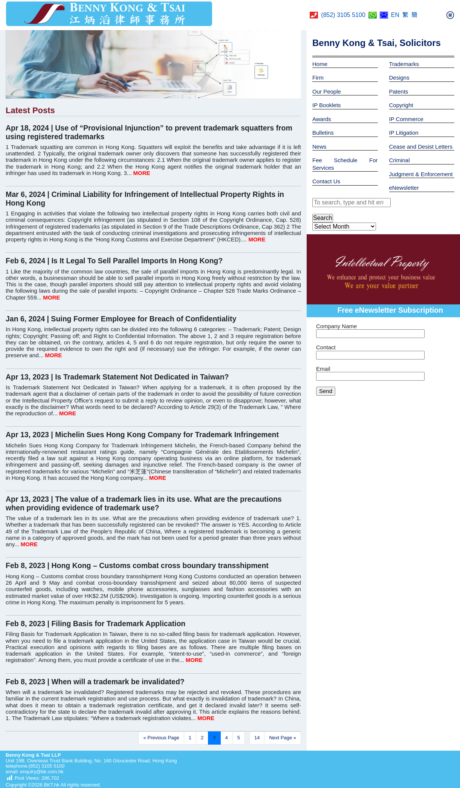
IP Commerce (406, 119)
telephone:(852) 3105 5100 (35, 766)
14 (257, 737)
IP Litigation (404, 132)
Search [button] (322, 218)
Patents (398, 91)
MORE (141, 173)
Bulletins (323, 132)
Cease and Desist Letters (420, 146)
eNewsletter (404, 187)
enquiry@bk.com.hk (41, 771)
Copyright (401, 105)
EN (395, 15)
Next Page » (282, 737)
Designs (399, 77)
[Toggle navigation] (450, 15)
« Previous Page (161, 737)
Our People (326, 91)
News (319, 146)
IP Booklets (326, 105)
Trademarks (404, 64)
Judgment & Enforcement (421, 174)
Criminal (399, 160)
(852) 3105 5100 (343, 15)
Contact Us (326, 181)
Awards (321, 119)
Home (319, 64)
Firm (318, 77)
